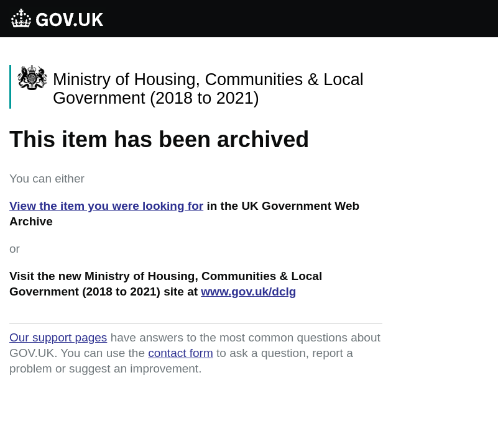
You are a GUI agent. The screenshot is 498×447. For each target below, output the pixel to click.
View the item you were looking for (106, 205)
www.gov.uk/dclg (248, 291)
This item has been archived (159, 139)
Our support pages (58, 337)
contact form (180, 352)
